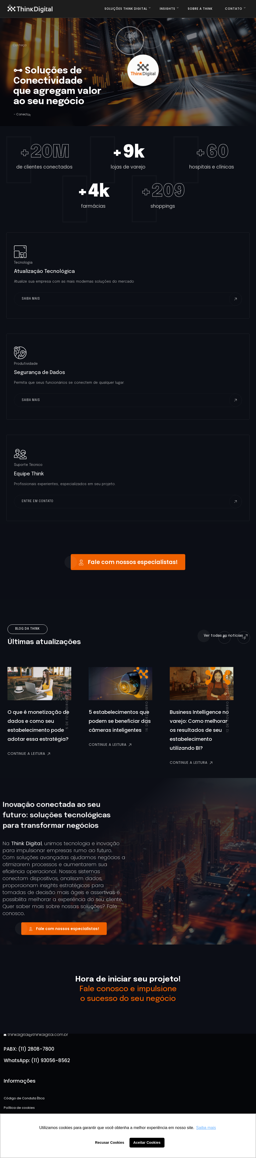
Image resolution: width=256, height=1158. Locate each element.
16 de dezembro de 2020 (146, 712)
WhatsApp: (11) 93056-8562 (37, 1060)
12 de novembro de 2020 (227, 713)
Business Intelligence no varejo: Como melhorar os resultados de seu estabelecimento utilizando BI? (199, 734)
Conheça (19, 45)
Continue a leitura (29, 758)
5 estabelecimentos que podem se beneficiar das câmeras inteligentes (120, 725)
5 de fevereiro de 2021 (66, 711)
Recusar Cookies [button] (109, 1143)
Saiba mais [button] (206, 1128)
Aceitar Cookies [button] (146, 1143)
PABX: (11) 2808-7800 (29, 1049)
